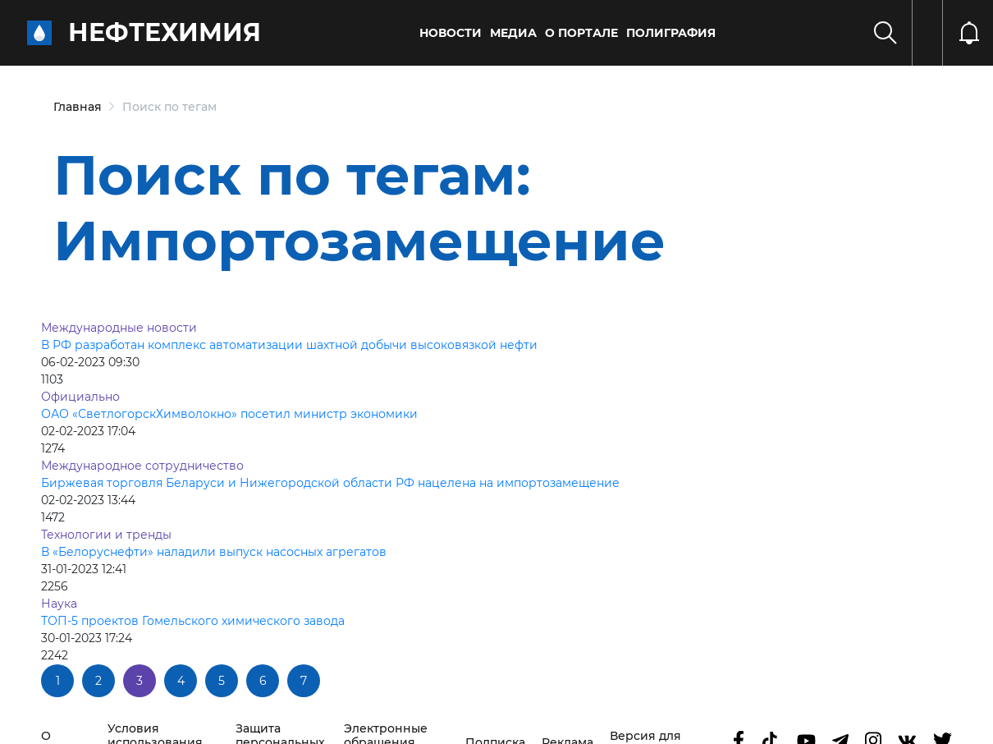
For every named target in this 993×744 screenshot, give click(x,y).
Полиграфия (671, 32)
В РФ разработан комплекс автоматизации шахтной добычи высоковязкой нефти (289, 345)
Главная (77, 106)
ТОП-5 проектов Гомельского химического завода (193, 620)
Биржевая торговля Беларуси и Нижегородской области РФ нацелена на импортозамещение (330, 482)
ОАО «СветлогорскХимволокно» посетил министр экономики (229, 413)
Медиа (513, 32)
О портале (581, 32)
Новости (450, 32)
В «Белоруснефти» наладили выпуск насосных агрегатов (214, 551)
